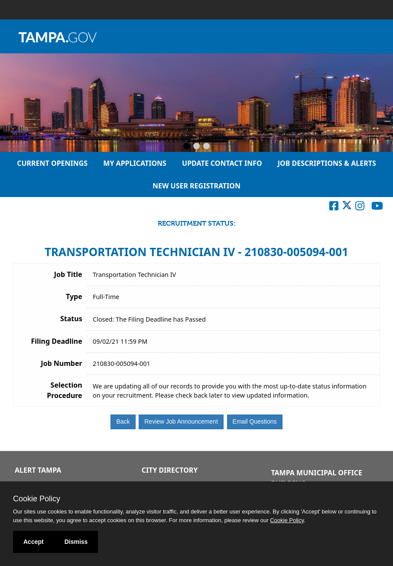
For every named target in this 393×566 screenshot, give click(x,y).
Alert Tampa (38, 470)
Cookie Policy (36, 498)
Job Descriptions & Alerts (327, 163)
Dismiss (76, 541)
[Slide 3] (206, 146)
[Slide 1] (186, 146)
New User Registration (196, 186)
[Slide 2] (196, 146)
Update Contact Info (222, 163)
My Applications (134, 163)
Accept (33, 541)
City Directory (170, 470)
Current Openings (52, 163)
